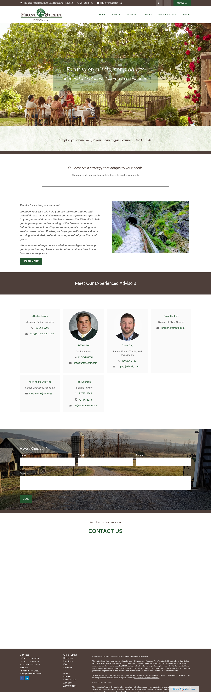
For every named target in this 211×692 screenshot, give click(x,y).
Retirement (68, 658)
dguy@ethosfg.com (129, 366)
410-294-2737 (129, 360)
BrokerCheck (143, 656)
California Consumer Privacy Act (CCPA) (166, 675)
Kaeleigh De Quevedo (40, 381)
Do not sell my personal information (146, 678)
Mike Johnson (84, 381)
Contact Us (182, 3)
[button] (101, 14)
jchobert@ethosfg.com (172, 328)
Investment (68, 661)
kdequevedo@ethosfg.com (42, 393)
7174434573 (85, 400)
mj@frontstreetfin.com (85, 405)
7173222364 (85, 393)
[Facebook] (167, 3)
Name (23, 455)
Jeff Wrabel (84, 345)
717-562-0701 (84, 3)
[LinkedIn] (159, 3)
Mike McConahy (40, 315)
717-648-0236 (85, 357)
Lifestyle (67, 676)
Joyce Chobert (171, 315)
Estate (66, 664)
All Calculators (69, 686)
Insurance (67, 667)
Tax (65, 670)
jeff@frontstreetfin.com (85, 363)
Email (81, 455)
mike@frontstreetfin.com (109, 3)
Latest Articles (69, 680)
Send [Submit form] (26, 499)
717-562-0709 (32, 661)
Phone (139, 455)
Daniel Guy (127, 345)
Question (24, 473)
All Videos (68, 683)
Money (66, 673)
